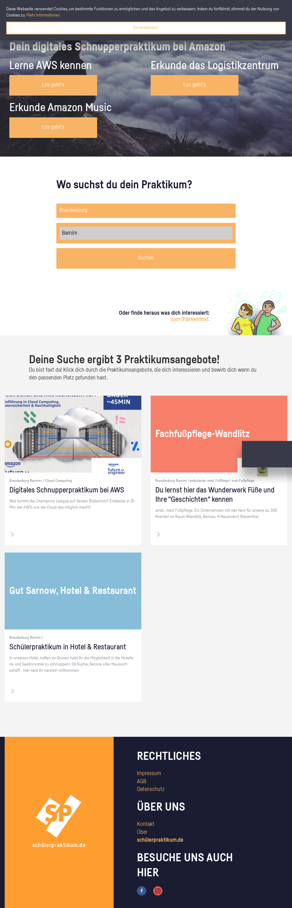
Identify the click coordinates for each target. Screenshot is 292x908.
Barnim (145, 233)
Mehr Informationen (43, 15)
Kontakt (145, 824)
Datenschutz (150, 789)
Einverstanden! (146, 28)
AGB (141, 781)
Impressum (149, 773)
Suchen (146, 258)
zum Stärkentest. (190, 319)
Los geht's (53, 85)
